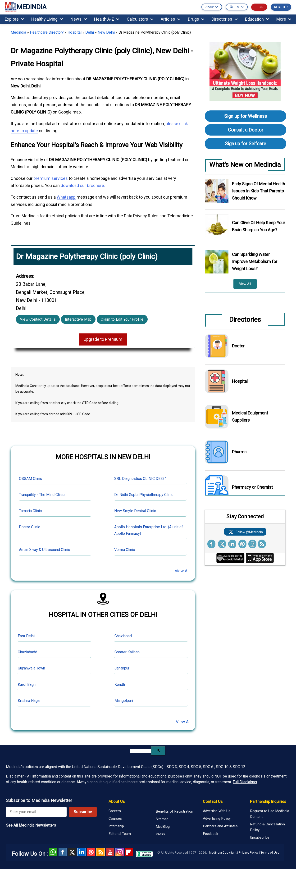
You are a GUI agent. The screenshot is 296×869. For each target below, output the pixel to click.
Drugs (196, 19)
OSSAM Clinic (30, 478)
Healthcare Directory (47, 32)
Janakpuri (122, 668)
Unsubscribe (259, 837)
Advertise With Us (216, 811)
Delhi (89, 32)
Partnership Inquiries (268, 801)
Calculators (140, 19)
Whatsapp (66, 197)
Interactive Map (78, 319)
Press (160, 834)
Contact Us (213, 801)
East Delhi (26, 636)
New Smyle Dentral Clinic (135, 511)
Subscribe (83, 812)
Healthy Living (47, 19)
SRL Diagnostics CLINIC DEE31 (140, 478)
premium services (50, 178)
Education (257, 19)
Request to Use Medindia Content (269, 814)
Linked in (81, 852)
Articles (170, 19)
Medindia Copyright (223, 852)
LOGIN (259, 7)
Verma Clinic (124, 549)
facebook (62, 852)
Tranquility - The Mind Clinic (41, 494)
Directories (224, 19)
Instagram (119, 852)
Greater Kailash (127, 652)
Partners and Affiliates (220, 826)
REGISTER (281, 7)
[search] (140, 751)
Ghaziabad (123, 636)
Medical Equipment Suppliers (250, 416)
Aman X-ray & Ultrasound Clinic (44, 549)
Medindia (18, 32)
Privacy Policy (248, 852)
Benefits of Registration (174, 811)
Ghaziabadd (27, 652)
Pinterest (91, 852)
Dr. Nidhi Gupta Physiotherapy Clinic (143, 494)
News (78, 19)
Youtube (110, 852)
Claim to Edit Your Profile (122, 319)
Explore (14, 19)
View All (182, 570)
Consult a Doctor (245, 130)
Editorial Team (120, 834)
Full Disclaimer (245, 782)
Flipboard (129, 852)
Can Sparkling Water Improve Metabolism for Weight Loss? (254, 261)
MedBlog (163, 826)
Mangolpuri (123, 700)
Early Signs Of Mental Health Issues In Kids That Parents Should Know (258, 190)
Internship (116, 826)
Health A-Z (106, 19)
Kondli (119, 684)
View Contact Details (38, 319)
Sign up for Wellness (245, 116)
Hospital (75, 32)
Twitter (72, 852)
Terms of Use (269, 852)
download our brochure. (83, 185)
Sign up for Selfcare (245, 143)
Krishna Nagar (29, 700)
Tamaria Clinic (30, 511)
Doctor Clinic (29, 527)
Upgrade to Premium (103, 339)
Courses (115, 818)
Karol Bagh (27, 684)
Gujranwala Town (31, 668)
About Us (117, 801)
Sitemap (162, 819)
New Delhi (106, 32)
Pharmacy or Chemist (252, 487)
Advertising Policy (217, 818)
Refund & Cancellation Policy (267, 827)
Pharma (239, 451)
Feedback (210, 834)
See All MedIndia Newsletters (31, 825)
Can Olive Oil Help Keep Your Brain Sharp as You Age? (258, 226)
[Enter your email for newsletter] (36, 812)
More (283, 19)
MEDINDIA (25, 7)
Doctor (238, 345)
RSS (100, 852)
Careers (115, 811)
